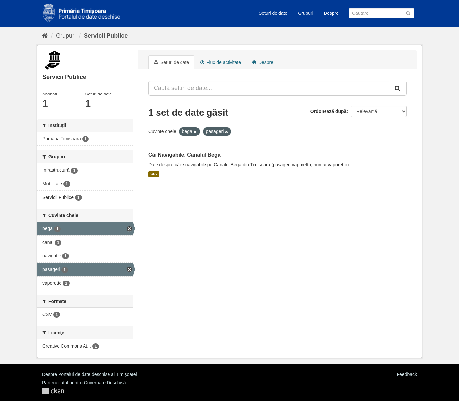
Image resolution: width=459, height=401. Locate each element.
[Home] (45, 35)
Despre (331, 13)
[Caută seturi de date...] (268, 88)
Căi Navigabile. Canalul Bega (184, 155)
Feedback (407, 374)
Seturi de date (273, 13)
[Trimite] (408, 12)
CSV (153, 174)
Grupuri (305, 13)
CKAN (53, 391)
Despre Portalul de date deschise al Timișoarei (89, 374)
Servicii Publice (106, 35)
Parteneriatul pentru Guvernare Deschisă (84, 382)
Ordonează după (328, 111)
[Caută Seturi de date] (381, 13)
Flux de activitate (220, 62)
